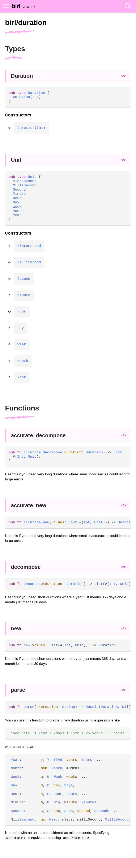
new (16, 628)
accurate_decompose (38, 435)
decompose (26, 567)
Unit (16, 160)
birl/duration (26, 22)
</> (123, 76)
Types (15, 49)
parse (18, 690)
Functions (22, 408)
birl (16, 6)
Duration (22, 76)
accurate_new (28, 505)
